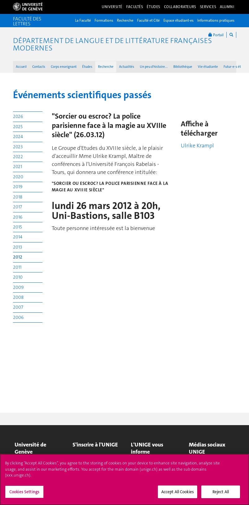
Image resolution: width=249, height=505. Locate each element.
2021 (17, 166)
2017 (17, 207)
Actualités (126, 66)
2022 (18, 157)
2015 (17, 227)
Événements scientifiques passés (82, 95)
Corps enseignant (64, 66)
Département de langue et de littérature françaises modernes (112, 44)
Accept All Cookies (177, 494)
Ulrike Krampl (197, 145)
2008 (18, 297)
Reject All (220, 494)
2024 (18, 136)
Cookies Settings (24, 494)
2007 (18, 307)
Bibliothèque (182, 66)
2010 (18, 277)
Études (153, 6)
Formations (104, 20)
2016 (17, 217)
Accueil (21, 66)
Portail (216, 34)
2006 (18, 317)
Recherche (125, 20)
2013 (17, 247)
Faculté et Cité (148, 20)
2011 (17, 267)
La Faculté (83, 20)
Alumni (227, 6)
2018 (17, 197)
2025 (18, 127)
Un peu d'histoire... (154, 66)
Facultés (134, 6)
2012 (17, 257)
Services (208, 6)
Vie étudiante (208, 66)
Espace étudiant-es (178, 20)
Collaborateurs (180, 6)
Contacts (38, 66)
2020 (18, 177)
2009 (18, 287)
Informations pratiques (215, 20)
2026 (18, 116)
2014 (17, 237)
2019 (17, 187)
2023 (18, 147)
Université (112, 6)
